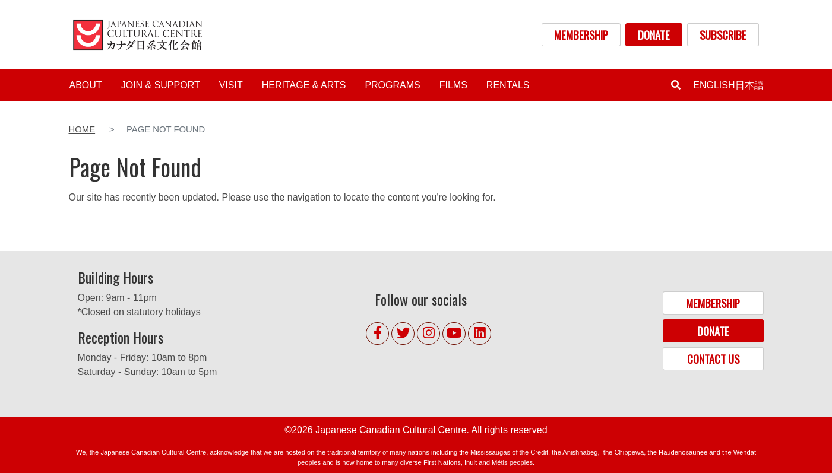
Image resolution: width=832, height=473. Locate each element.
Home (82, 129)
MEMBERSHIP (581, 35)
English (714, 85)
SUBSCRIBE (723, 35)
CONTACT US (713, 359)
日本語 (749, 85)
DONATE (654, 35)
